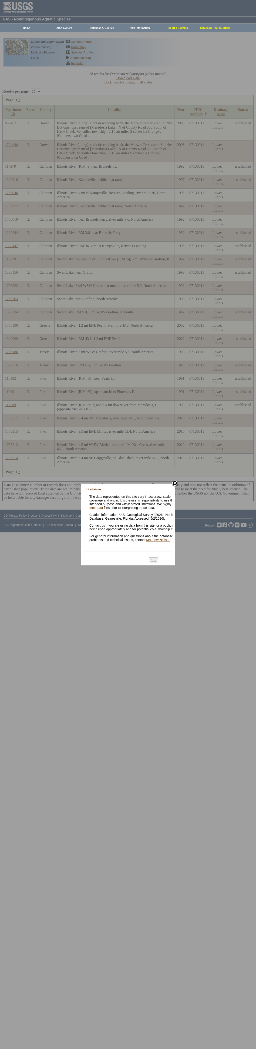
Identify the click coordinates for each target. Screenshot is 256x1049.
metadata (96, 508)
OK (153, 560)
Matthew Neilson (158, 540)
